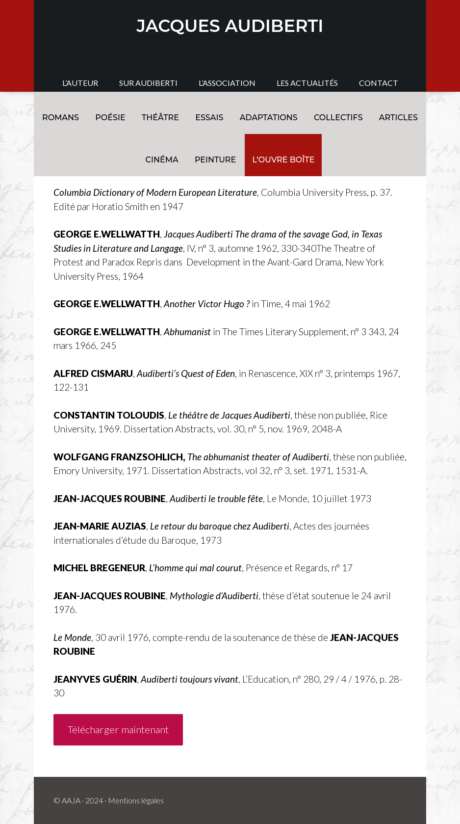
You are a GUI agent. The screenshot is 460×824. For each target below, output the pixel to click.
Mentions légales (136, 800)
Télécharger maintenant (118, 729)
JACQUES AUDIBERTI (230, 25)
